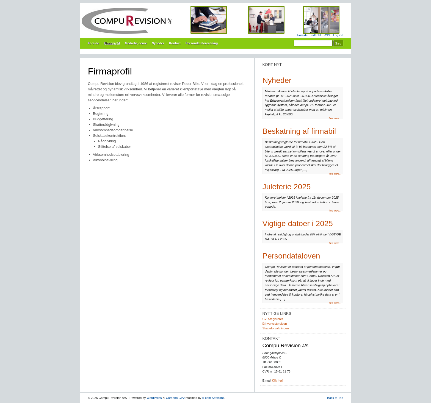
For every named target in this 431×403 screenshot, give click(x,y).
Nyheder (158, 43)
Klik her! (277, 380)
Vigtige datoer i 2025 (298, 223)
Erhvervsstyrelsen (275, 323)
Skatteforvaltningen (276, 328)
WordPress (154, 397)
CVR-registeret (273, 319)
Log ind (338, 35)
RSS (327, 35)
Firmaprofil (112, 43)
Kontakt (175, 43)
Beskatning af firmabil (299, 131)
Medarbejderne (136, 43)
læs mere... (335, 118)
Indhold (316, 35)
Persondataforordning (202, 43)
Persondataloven (291, 256)
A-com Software (213, 397)
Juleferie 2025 (287, 186)
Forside (302, 35)
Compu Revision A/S (215, 20)
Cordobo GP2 (175, 397)
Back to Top (335, 397)
